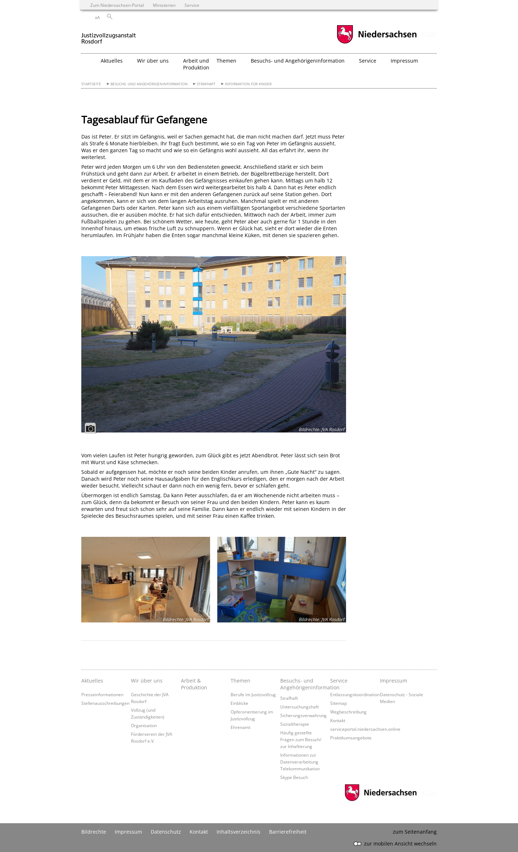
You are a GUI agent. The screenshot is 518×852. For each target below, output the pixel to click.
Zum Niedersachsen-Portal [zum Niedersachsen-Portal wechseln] (117, 5)
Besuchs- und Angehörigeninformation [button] (298, 60)
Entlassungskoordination (355, 694)
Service (338, 680)
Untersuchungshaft (299, 707)
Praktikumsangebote (351, 737)
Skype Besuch (294, 777)
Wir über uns (147, 680)
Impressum (393, 680)
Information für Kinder (248, 84)
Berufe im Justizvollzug (253, 694)
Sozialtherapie (294, 724)
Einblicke (239, 703)
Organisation (144, 725)
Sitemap (338, 703)
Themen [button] (226, 60)
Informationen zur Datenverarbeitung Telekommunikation (300, 761)
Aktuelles (92, 680)
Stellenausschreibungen (105, 703)
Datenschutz (166, 831)
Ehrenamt (240, 727)
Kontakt (337, 720)
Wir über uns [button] (153, 60)
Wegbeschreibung (348, 712)
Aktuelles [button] (112, 60)
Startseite (91, 84)
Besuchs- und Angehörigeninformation (149, 84)
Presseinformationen (102, 694)
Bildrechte (93, 831)
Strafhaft (206, 84)
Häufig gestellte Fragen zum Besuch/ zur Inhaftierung (300, 739)
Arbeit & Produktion (194, 684)
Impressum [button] (404, 60)
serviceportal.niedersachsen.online (365, 729)
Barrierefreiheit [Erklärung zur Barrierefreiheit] (287, 831)
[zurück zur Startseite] (109, 35)
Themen (240, 680)
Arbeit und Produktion (196, 64)
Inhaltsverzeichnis (238, 831)
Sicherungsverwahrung (303, 715)
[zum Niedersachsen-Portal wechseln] (377, 42)
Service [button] (367, 60)
